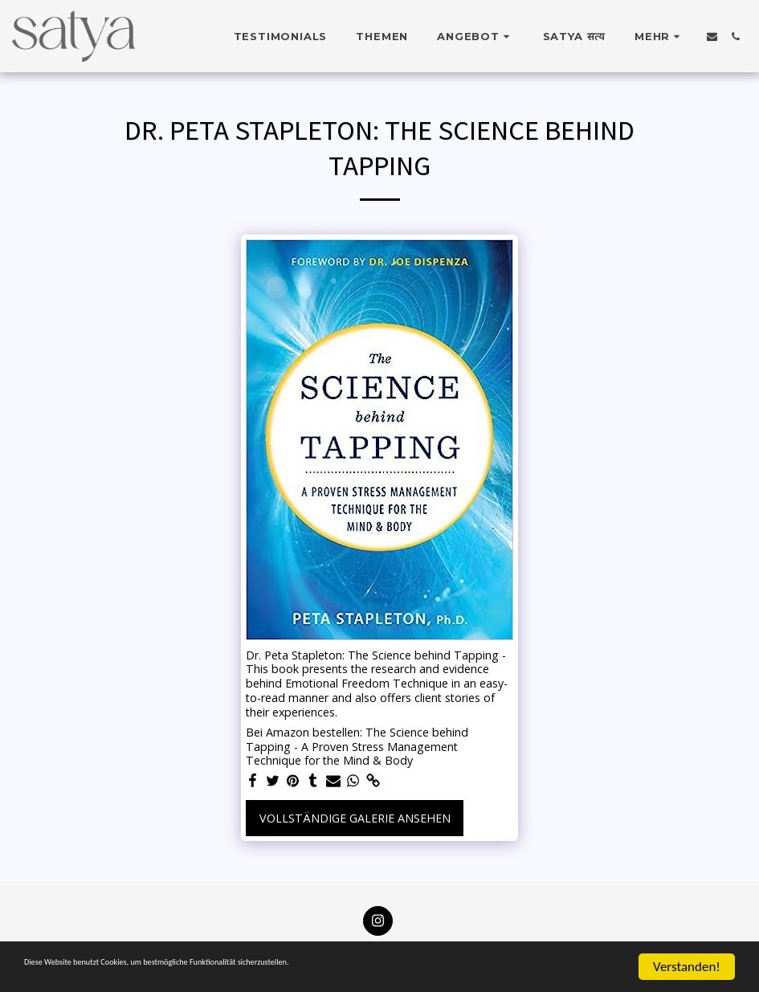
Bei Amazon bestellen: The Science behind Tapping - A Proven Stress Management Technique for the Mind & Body (357, 746)
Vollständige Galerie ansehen (355, 818)
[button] (475, 36)
